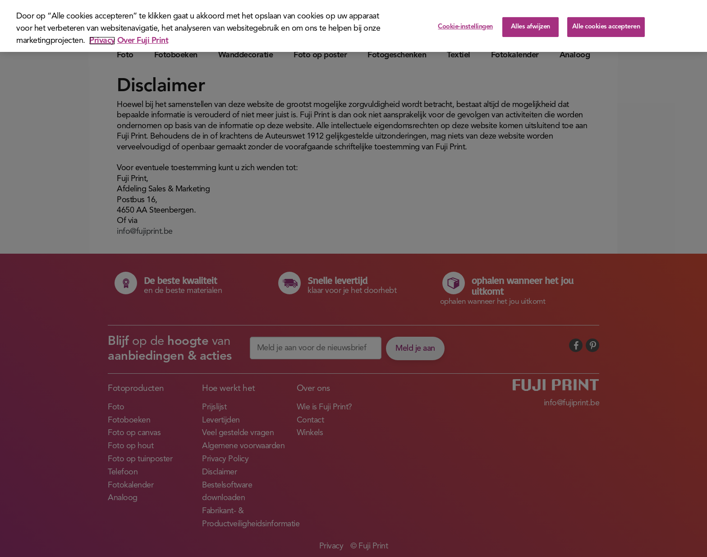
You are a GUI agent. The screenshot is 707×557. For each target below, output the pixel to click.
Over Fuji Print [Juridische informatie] (143, 41)
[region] (353, 26)
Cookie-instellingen (465, 26)
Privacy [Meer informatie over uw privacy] (102, 41)
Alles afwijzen (530, 26)
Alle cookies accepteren (606, 26)
